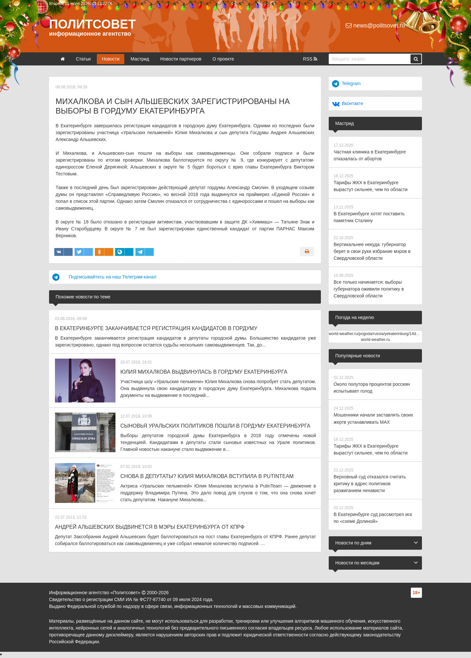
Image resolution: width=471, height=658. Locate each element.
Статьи (83, 59)
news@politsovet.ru (375, 25)
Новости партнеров (180, 59)
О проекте (223, 59)
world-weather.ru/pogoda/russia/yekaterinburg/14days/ (376, 333)
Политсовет (92, 24)
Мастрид (140, 59)
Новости (110, 59)
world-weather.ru (375, 339)
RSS (310, 59)
